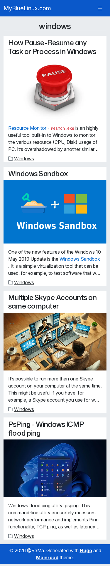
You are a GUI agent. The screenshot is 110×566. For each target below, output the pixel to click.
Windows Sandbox (38, 173)
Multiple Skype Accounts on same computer (52, 301)
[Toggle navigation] (100, 8)
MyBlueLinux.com (27, 8)
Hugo (86, 550)
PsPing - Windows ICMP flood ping (46, 428)
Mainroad (47, 557)
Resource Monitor (27, 128)
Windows (24, 158)
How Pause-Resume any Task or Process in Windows (52, 46)
